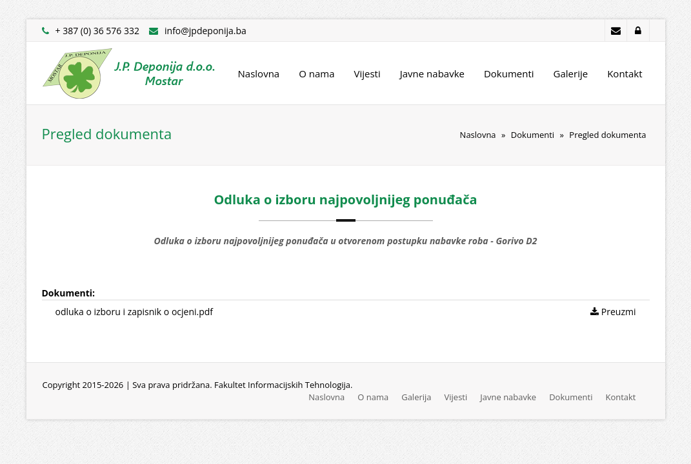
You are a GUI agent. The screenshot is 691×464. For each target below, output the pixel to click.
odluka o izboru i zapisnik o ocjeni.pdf (134, 311)
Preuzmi (613, 311)
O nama (316, 73)
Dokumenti (509, 73)
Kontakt (624, 73)
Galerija (416, 397)
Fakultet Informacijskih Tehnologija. (283, 385)
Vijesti (367, 73)
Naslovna (259, 73)
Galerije (571, 73)
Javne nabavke (432, 73)
